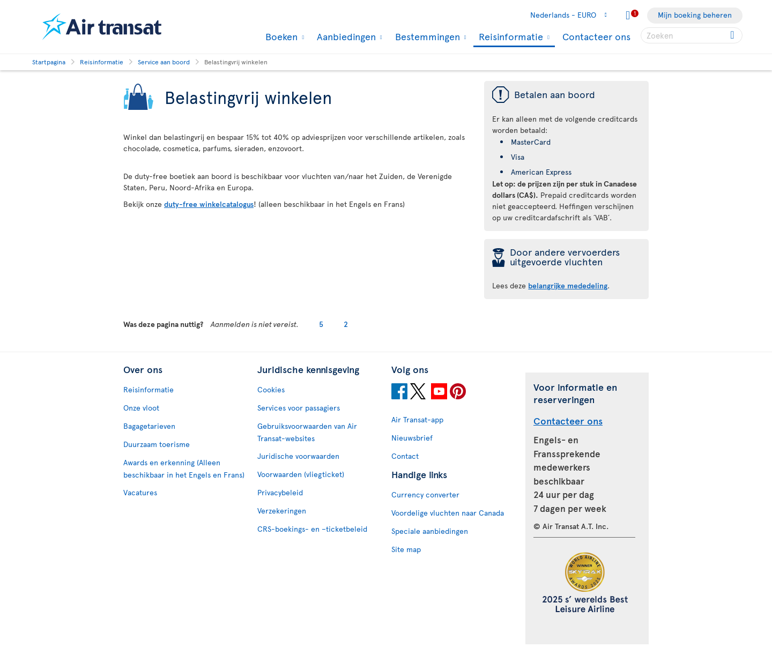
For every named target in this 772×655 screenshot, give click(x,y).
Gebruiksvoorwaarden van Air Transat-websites (307, 432)
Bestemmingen (426, 36)
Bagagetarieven (149, 426)
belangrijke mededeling (567, 285)
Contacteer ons (596, 36)
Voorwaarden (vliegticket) (300, 474)
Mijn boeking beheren (695, 15)
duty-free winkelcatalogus (209, 204)
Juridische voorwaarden (298, 456)
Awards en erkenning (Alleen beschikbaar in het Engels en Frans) (183, 468)
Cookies (271, 389)
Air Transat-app (417, 419)
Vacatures (140, 492)
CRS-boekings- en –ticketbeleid (312, 529)
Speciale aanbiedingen (429, 531)
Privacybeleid (280, 492)
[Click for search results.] (733, 35)
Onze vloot (141, 408)
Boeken (280, 36)
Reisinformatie (509, 37)
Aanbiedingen (344, 36)
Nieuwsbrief (412, 438)
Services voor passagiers (298, 408)
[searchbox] (692, 35)
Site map (406, 549)
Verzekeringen (281, 510)
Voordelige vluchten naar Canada (447, 513)
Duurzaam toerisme (156, 444)
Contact (405, 456)
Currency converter (425, 494)
